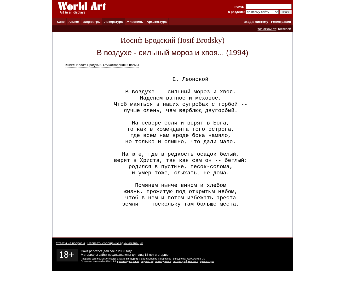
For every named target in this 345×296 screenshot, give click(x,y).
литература (179, 286)
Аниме (74, 22)
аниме (158, 286)
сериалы (134, 286)
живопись (193, 286)
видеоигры (147, 286)
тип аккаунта (267, 29)
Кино (61, 22)
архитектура (207, 286)
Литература (113, 22)
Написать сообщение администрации (115, 268)
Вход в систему (256, 22)
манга (167, 286)
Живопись (134, 22)
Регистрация (281, 22)
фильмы (122, 286)
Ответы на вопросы (70, 268)
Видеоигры (92, 22)
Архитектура (157, 22)
